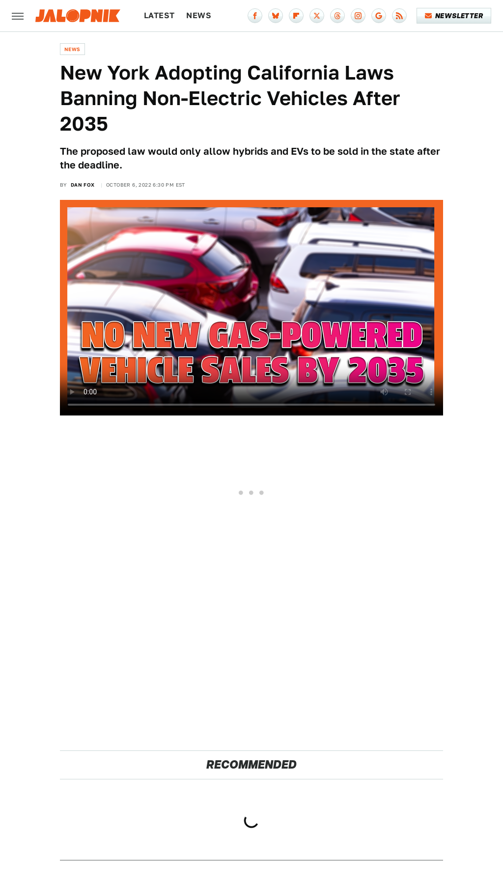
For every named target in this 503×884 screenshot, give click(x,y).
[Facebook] (255, 15)
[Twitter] (316, 15)
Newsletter (454, 16)
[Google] (378, 15)
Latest (159, 15)
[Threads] (337, 15)
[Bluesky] (275, 15)
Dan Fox (83, 185)
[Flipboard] (296, 15)
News (198, 15)
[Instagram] (358, 15)
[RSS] (399, 15)
